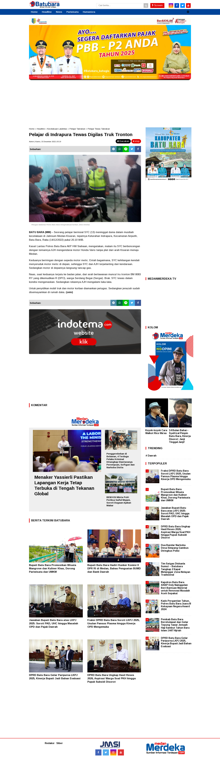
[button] (187, 10)
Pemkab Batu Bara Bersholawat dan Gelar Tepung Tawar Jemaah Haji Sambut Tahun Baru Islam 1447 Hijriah (175, 625)
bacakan (123, 141)
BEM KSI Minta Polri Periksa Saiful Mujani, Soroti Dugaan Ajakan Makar (118, 501)
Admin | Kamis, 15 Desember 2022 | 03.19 (45, 141)
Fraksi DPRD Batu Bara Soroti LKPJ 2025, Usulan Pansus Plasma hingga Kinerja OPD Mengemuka (113, 623)
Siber (59, 743)
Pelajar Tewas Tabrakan (99, 129)
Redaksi (49, 743)
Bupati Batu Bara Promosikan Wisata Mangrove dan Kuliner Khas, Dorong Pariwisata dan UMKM (52, 568)
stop (136, 141)
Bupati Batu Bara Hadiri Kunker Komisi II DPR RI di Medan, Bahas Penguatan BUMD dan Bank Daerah (114, 568)
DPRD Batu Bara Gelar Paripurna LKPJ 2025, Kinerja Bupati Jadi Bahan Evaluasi (176, 642)
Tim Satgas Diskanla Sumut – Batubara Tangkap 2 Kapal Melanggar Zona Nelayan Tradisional (175, 569)
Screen (157, 5)
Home (34, 12)
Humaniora (89, 12)
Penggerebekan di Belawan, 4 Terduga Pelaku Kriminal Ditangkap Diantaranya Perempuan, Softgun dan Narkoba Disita (120, 460)
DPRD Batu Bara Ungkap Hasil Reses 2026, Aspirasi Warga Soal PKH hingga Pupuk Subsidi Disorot (111, 678)
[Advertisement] (110, 103)
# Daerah (151, 455)
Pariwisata (72, 12)
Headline (47, 12)
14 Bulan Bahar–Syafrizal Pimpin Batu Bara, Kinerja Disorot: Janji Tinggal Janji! (180, 436)
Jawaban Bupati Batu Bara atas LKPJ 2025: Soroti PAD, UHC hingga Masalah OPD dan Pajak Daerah (53, 623)
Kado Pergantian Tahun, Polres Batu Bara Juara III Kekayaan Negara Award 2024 (176, 605)
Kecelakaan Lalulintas (57, 129)
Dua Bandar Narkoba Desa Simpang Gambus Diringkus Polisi (175, 548)
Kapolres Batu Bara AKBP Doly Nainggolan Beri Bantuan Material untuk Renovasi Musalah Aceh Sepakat (175, 588)
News (59, 12)
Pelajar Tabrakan (77, 129)
